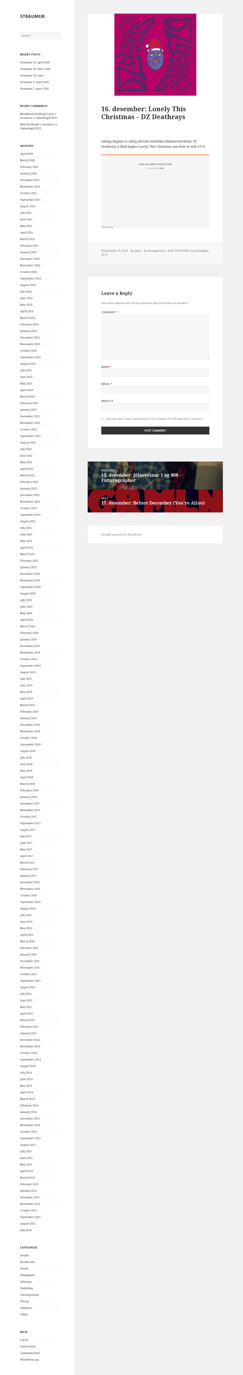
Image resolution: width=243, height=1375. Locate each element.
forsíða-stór (27, 1262)
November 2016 (30, 889)
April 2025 (26, 232)
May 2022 (26, 462)
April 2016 (26, 935)
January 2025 (28, 252)
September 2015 (30, 981)
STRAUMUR (32, 16)
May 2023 (26, 383)
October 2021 (28, 508)
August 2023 (28, 364)
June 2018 (26, 764)
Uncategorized (29, 1295)
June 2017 (26, 843)
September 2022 (30, 436)
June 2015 (26, 1000)
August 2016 (28, 908)
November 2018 (30, 731)
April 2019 (26, 698)
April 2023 (26, 390)
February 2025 (29, 245)
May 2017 (26, 849)
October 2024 (28, 272)
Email (106, 384)
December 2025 (30, 180)
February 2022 (29, 482)
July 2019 (26, 679)
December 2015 (30, 961)
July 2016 (26, 915)
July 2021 (26, 528)
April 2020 (26, 620)
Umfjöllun (26, 1288)
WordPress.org (29, 1359)
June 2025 (26, 219)
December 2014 (30, 1040)
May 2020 (26, 613)
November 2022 (30, 423)
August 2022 (28, 442)
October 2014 (28, 1053)
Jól (192, 251)
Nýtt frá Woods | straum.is (37, 124)
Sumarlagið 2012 (46, 118)
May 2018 (26, 770)
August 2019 (28, 672)
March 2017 (27, 862)
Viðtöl (24, 1314)
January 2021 (28, 567)
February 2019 (29, 711)
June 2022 (26, 455)
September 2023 (30, 357)
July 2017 (26, 836)
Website (107, 401)
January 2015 (28, 1033)
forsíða (24, 1255)
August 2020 (28, 593)
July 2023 (26, 370)
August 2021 (28, 521)
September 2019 (30, 665)
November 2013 (30, 1125)
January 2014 (28, 1112)
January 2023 (28, 410)
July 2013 (26, 1151)
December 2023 (30, 337)
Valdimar (26, 1308)
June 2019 (26, 685)
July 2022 (26, 449)
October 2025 (28, 193)
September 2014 (30, 1059)
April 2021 (26, 547)
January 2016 (28, 954)
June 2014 (26, 1079)
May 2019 (26, 692)
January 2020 (28, 639)
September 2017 (30, 823)
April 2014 (26, 1092)
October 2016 (28, 895)
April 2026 (26, 154)
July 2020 (26, 600)
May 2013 (26, 1164)
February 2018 (29, 790)
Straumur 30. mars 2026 (35, 69)
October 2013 (28, 1131)
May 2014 (26, 1086)
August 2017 (28, 830)
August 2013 (28, 1145)
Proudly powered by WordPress (121, 534)
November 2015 (30, 967)
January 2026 (28, 173)
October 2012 (28, 1210)
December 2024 (30, 259)
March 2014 (27, 1099)
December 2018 (30, 725)
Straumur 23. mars (32, 75)
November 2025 (30, 186)
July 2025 (26, 213)
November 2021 (30, 501)
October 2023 (28, 350)
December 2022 (30, 416)
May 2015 (26, 1007)
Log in (24, 1340)
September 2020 (30, 587)
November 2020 (30, 580)
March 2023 (27, 396)
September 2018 (30, 744)
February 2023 (29, 403)
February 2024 (29, 324)
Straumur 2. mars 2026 (34, 88)
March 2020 (27, 626)
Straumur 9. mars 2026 (34, 82)
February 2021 (29, 560)
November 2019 (30, 652)
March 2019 (27, 705)
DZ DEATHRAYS (179, 251)
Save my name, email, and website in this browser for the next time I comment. (154, 419)
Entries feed (27, 1346)
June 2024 (26, 298)
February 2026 (29, 167)
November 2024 (30, 265)
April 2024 (26, 311)
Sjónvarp (25, 1281)
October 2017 (28, 816)
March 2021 (27, 554)
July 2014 (26, 1072)
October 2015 (28, 974)
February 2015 (29, 1026)
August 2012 (28, 1223)
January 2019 (28, 718)
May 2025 (26, 226)
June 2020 (26, 606)
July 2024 (26, 291)
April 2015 (26, 1013)
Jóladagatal (27, 1275)
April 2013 (26, 1171)
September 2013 (30, 1138)
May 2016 (26, 928)
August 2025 (28, 206)
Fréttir (24, 1268)
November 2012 (30, 1204)
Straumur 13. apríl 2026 (35, 62)
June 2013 (26, 1158)
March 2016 (27, 941)
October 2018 (28, 738)
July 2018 (26, 757)
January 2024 (28, 331)
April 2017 (26, 856)
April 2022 (26, 469)
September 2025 (30, 199)
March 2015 (27, 1020)
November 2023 (30, 344)
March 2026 (27, 160)
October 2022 (28, 429)
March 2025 (27, 239)
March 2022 (27, 475)
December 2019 (30, 646)
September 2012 (30, 1217)
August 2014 (28, 1066)
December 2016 (30, 882)
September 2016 (30, 902)
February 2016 (29, 948)
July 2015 (26, 994)
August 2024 (28, 285)
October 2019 (28, 659)
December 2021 (30, 495)
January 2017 (28, 876)
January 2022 (28, 488)
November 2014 (30, 1046)
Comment (109, 312)
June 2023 (26, 377)
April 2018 (26, 777)
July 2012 (26, 1230)
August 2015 (28, 987)
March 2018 (27, 784)
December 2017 (30, 803)
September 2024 (30, 278)
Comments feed (30, 1353)
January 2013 (28, 1191)
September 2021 (30, 515)
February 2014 (29, 1105)
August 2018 (28, 751)
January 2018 (28, 797)
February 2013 (29, 1184)
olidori (137, 251)
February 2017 (29, 869)
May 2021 (26, 541)
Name (106, 367)
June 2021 (26, 534)
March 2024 (27, 318)
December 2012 (30, 1197)
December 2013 (30, 1118)
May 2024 (26, 305)
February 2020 (29, 633)
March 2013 (27, 1177)
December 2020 (30, 574)
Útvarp (24, 1301)
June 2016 (26, 921)
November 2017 (30, 810)
